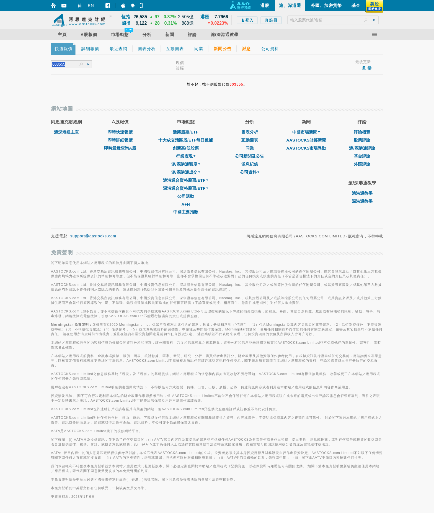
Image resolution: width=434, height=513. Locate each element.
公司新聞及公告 (249, 156)
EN (91, 5)
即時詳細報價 (120, 140)
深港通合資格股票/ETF (185, 188)
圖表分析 (249, 132)
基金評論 (362, 156)
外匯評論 (362, 164)
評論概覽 (362, 132)
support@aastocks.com (93, 236)
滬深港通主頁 (66, 132)
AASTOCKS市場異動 (306, 148)
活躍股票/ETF (185, 132)
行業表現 (185, 156)
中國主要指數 (185, 211)
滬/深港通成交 (185, 172)
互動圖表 (249, 140)
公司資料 (249, 172)
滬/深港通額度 (185, 164)
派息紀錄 (249, 164)
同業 (250, 148)
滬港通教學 (362, 193)
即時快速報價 (120, 132)
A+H (185, 204)
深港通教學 (362, 201)
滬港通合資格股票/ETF (185, 180)
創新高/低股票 (186, 148)
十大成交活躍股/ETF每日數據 (185, 140)
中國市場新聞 (306, 132)
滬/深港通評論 (362, 148)
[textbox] (333, 20)
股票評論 (362, 140)
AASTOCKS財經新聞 (306, 140)
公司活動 (185, 196)
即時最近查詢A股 (120, 148)
